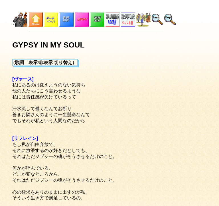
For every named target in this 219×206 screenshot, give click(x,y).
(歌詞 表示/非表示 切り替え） (45, 62)
